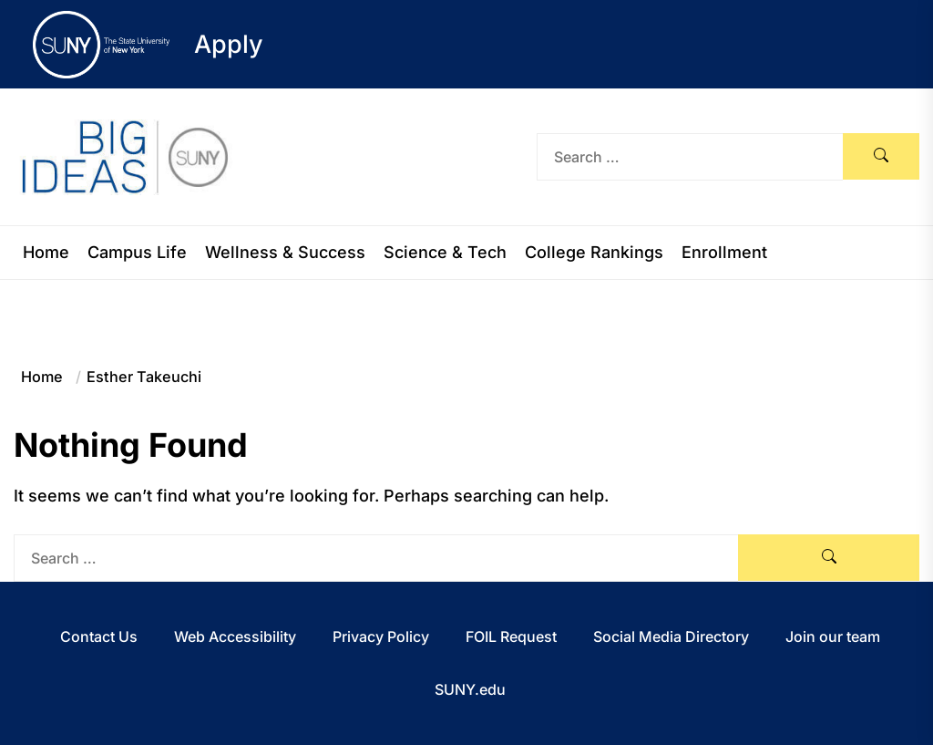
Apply (228, 44)
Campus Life (137, 252)
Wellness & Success (285, 252)
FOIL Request (511, 636)
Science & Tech (445, 252)
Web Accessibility (235, 636)
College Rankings (594, 252)
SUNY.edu (470, 689)
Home (46, 252)
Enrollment (724, 252)
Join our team (832, 636)
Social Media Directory (671, 636)
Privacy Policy (381, 636)
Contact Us (99, 636)
